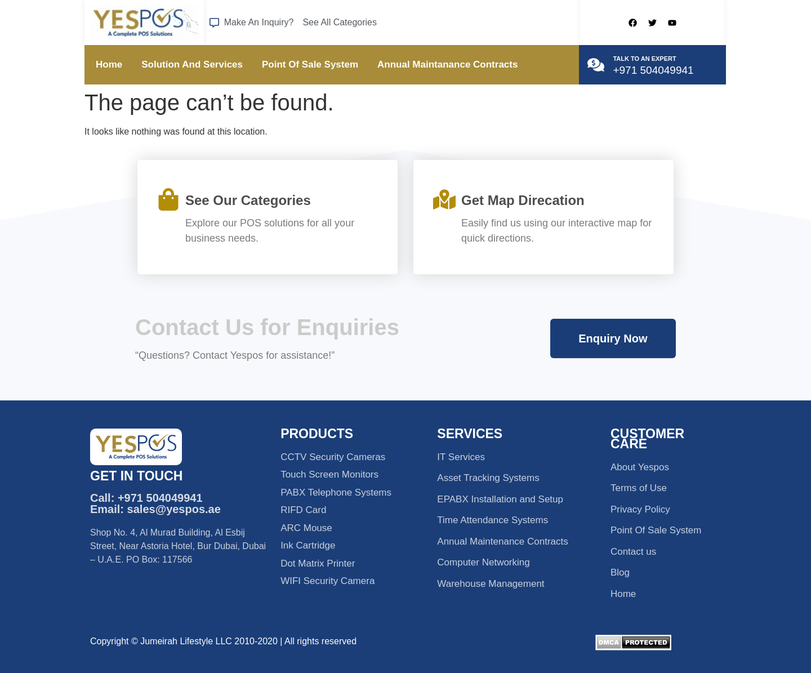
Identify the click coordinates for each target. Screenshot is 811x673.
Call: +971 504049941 (146, 498)
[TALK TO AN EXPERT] (595, 64)
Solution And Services (192, 64)
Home (109, 64)
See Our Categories (248, 200)
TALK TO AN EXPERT (644, 58)
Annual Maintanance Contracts (447, 64)
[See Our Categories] (168, 199)
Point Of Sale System (310, 64)
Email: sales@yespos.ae (155, 509)
